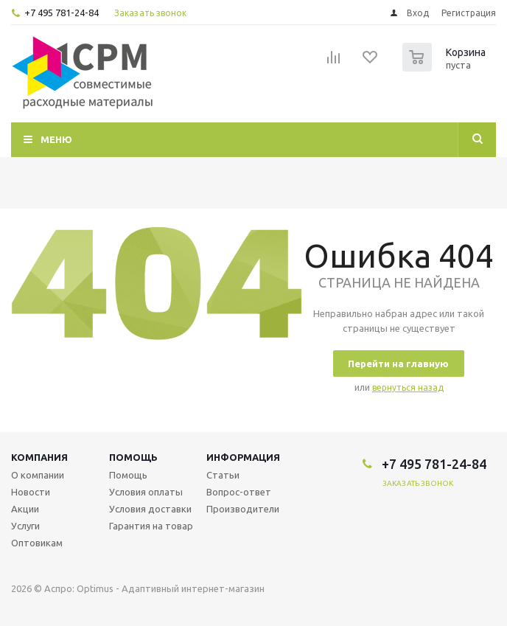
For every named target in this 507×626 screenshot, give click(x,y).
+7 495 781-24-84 (61, 12)
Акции (25, 509)
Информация (243, 457)
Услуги (25, 526)
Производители (242, 509)
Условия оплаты (146, 492)
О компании (37, 475)
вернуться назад (408, 387)
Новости (30, 492)
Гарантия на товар (151, 526)
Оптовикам (37, 543)
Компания (39, 457)
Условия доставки (150, 509)
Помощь (133, 457)
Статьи (222, 475)
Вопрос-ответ (238, 492)
